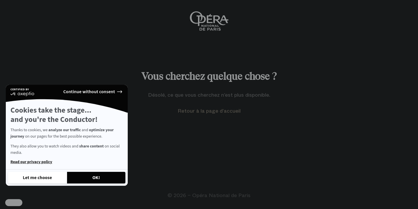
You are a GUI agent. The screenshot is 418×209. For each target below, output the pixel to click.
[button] (13, 202)
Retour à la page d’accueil (209, 111)
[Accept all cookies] (96, 177)
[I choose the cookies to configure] (37, 177)
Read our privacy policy (31, 162)
